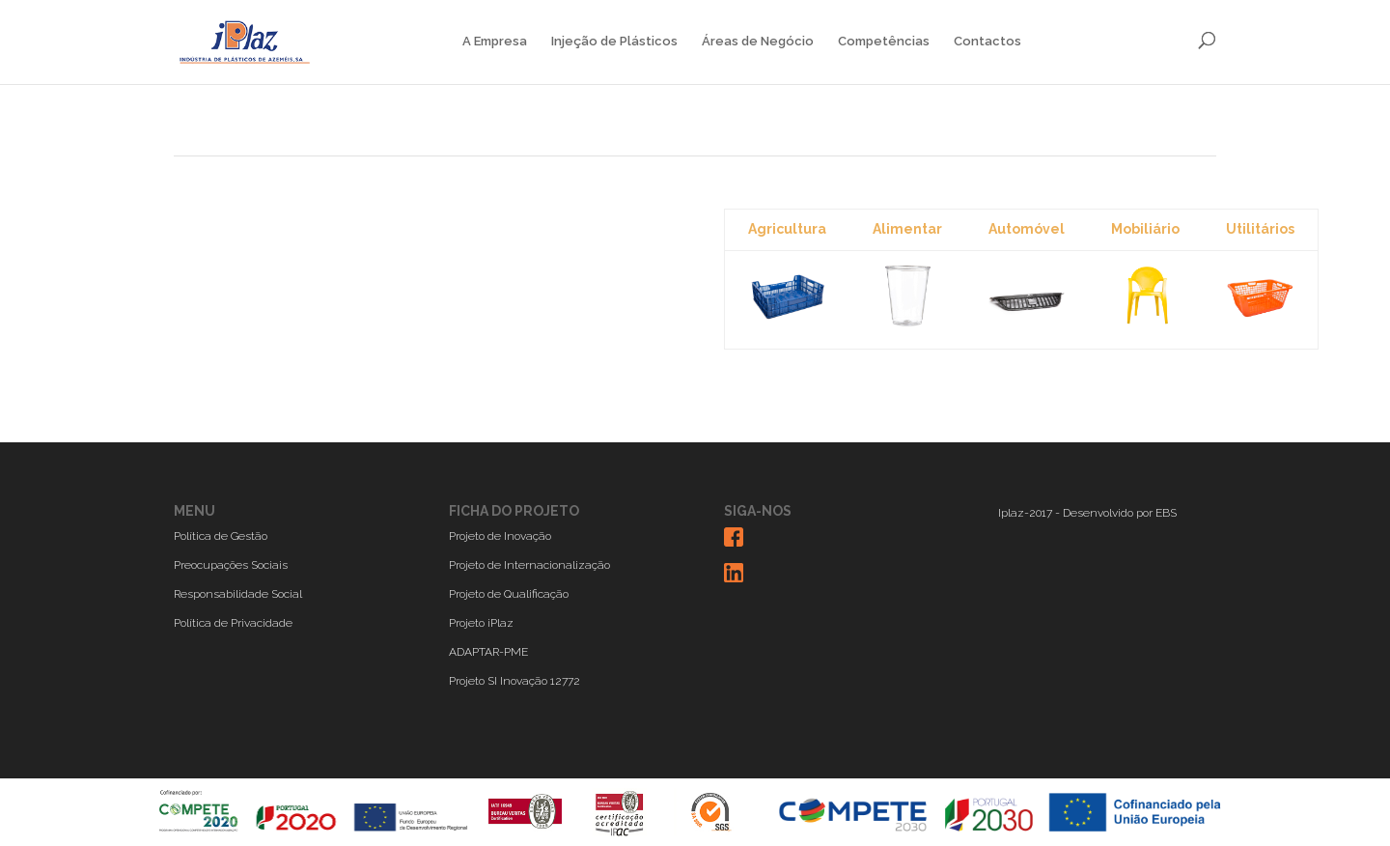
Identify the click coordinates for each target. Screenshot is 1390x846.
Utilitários (1260, 229)
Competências (884, 41)
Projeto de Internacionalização (529, 565)
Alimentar (907, 229)
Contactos (987, 41)
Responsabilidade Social (238, 594)
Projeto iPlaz (481, 623)
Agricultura (787, 229)
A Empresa (494, 41)
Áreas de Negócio (758, 41)
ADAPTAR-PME (488, 652)
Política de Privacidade (233, 623)
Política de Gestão (220, 536)
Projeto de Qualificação (509, 594)
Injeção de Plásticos (614, 41)
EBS (1166, 513)
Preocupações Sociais (231, 565)
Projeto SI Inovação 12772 (514, 681)
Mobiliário (1145, 229)
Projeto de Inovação (500, 536)
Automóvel (1026, 229)
